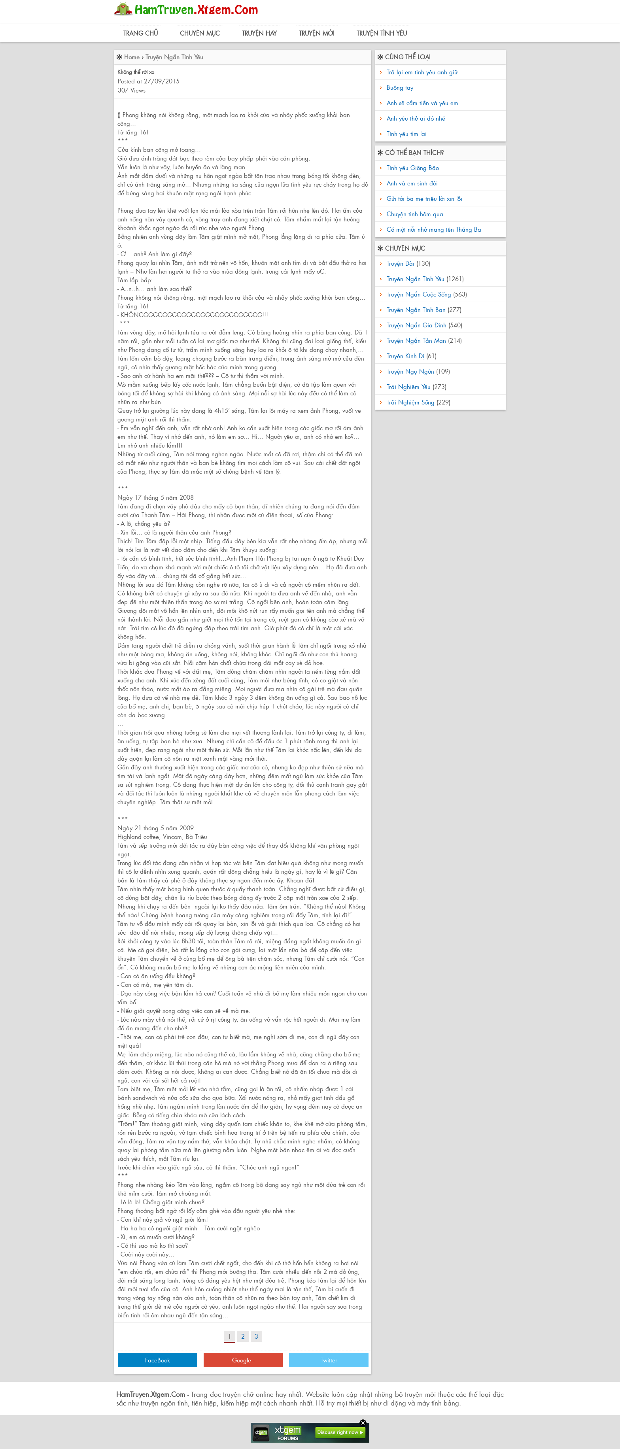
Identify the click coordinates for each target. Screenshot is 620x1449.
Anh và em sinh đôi (411, 182)
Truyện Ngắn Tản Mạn (416, 340)
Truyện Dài (400, 263)
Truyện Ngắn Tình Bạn (416, 309)
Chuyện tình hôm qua (414, 213)
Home (132, 56)
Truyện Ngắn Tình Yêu (174, 56)
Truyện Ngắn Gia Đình (416, 324)
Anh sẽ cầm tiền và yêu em (422, 102)
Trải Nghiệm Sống (411, 401)
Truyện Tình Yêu (382, 33)
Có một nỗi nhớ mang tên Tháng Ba (433, 229)
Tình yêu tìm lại (407, 133)
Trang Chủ (140, 33)
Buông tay (400, 87)
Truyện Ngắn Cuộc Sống (419, 293)
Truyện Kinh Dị (405, 355)
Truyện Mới (317, 33)
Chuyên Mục (200, 33)
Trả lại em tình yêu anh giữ (422, 71)
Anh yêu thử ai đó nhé (416, 118)
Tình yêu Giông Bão (412, 167)
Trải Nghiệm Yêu (409, 386)
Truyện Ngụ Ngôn (410, 371)
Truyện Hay (259, 33)
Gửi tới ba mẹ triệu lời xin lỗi (423, 198)
